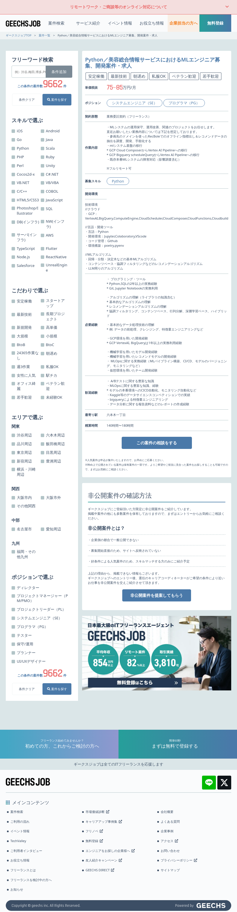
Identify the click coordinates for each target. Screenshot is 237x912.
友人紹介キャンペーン (104, 860)
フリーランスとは (23, 870)
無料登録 (215, 23)
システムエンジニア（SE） (134, 102)
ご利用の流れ (19, 821)
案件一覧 (44, 35)
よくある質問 (170, 821)
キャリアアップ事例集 (104, 821)
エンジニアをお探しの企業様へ (110, 850)
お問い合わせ (170, 850)
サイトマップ (170, 870)
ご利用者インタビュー (26, 850)
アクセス (169, 841)
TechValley (18, 841)
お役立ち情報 (152, 23)
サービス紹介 (88, 23)
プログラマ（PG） (184, 102)
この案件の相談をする (156, 442)
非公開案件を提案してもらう (156, 595)
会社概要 (167, 811)
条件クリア (27, 99)
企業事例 (167, 831)
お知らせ (16, 889)
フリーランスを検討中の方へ (31, 880)
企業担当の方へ (183, 23)
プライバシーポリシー (179, 860)
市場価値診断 (97, 811)
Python (118, 181)
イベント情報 (120, 23)
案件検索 (56, 23)
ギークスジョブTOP (18, 35)
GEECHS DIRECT (100, 870)
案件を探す (57, 99)
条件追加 (58, 71)
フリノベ (94, 831)
